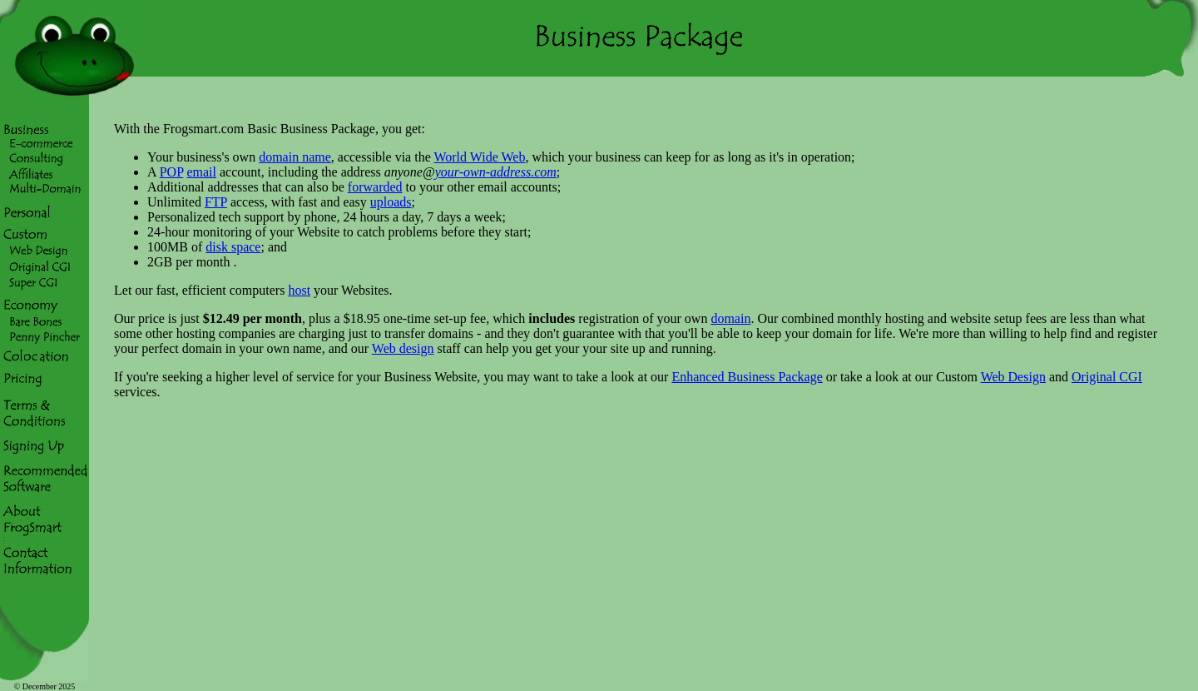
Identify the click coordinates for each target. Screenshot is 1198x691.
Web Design (1013, 377)
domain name (295, 157)
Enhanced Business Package (746, 377)
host (299, 290)
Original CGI (1107, 377)
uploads (391, 202)
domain (730, 318)
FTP (216, 202)
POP (172, 172)
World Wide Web (479, 157)
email (201, 172)
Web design (403, 348)
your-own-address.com (496, 172)
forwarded (375, 187)
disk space (232, 247)
